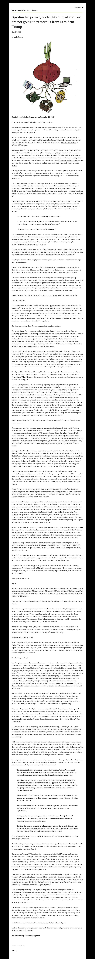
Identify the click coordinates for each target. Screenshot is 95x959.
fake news (42, 140)
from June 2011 (17, 762)
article (22, 946)
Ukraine (23, 158)
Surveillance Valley (19, 10)
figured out (18, 532)
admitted (15, 515)
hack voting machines (68, 142)
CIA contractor (64, 854)
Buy (28, 10)
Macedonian (61, 140)
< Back (14, 951)
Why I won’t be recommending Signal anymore (33, 885)
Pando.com (33, 117)
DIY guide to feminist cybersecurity (49, 568)
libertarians (44, 158)
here (59, 367)
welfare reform (32, 158)
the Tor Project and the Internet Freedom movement (57, 267)
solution (53, 201)
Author (34, 10)
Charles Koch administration (68, 160)
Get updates (79, 7)
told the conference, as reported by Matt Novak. (57, 252)
